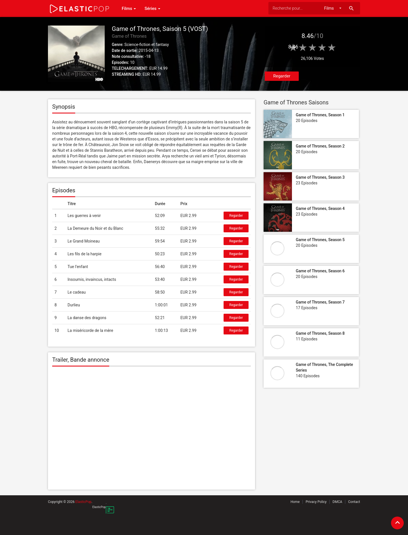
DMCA (337, 502)
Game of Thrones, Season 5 (320, 239)
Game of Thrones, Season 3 (320, 177)
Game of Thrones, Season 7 (320, 302)
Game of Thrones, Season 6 (320, 271)
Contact (354, 502)
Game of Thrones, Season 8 (320, 333)
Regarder (281, 76)
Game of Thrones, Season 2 (320, 146)
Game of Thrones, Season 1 (320, 115)
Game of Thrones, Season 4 (320, 208)
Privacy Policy (316, 502)
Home (295, 502)
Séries (152, 8)
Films (129, 8)
